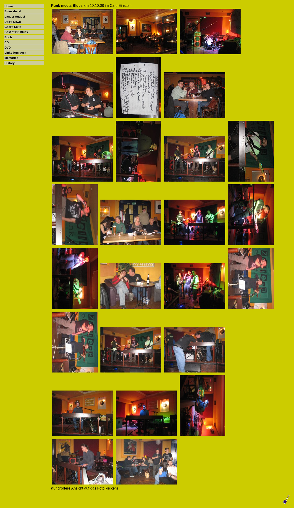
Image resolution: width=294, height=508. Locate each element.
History (10, 63)
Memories (11, 58)
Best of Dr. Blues (16, 32)
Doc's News (13, 21)
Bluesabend (13, 11)
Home (9, 6)
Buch (8, 37)
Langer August (15, 16)
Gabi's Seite (13, 27)
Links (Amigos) (15, 52)
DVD (8, 47)
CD (7, 42)
